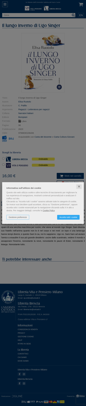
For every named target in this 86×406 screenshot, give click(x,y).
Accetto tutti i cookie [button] (68, 217)
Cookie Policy (49, 210)
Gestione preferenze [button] (18, 217)
